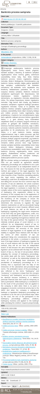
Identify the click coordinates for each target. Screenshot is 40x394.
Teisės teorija (7, 364)
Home (4, 9)
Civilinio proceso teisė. (10, 326)
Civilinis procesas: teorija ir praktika (15, 330)
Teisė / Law (5, 314)
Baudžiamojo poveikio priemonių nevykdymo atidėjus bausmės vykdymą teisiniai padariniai (19, 320)
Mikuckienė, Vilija (7, 52)
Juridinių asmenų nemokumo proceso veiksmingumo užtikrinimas (16, 337)
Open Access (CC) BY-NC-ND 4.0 (14, 19)
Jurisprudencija (6, 57)
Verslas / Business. (10, 63)
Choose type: (6, 386)
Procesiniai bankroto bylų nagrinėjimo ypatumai (19, 360)
